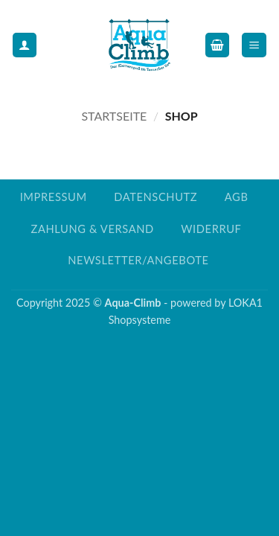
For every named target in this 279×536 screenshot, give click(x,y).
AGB (236, 197)
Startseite (114, 116)
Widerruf (211, 229)
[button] (217, 45)
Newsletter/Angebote (138, 260)
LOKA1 (245, 302)
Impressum (53, 197)
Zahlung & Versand (92, 229)
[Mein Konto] (24, 45)
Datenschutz (155, 197)
